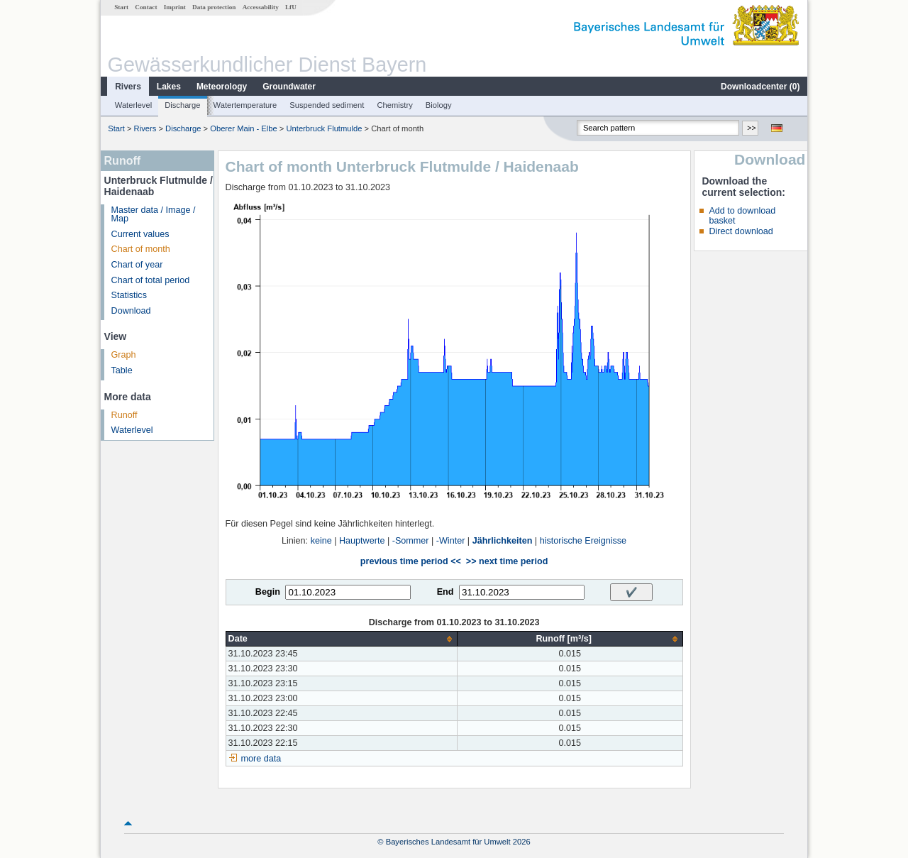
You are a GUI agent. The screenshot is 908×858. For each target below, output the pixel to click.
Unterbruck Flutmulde (324, 128)
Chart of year (137, 265)
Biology (439, 105)
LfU (291, 7)
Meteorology (221, 87)
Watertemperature (245, 105)
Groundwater (289, 87)
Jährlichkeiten (502, 541)
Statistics (129, 295)
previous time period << (410, 561)
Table (122, 370)
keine (321, 541)
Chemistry (394, 105)
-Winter (450, 541)
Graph (123, 355)
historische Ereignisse (583, 541)
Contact (146, 7)
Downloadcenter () (760, 87)
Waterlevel (133, 105)
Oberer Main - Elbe (243, 128)
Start (121, 7)
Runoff (124, 415)
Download (131, 311)
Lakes (169, 87)
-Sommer (410, 541)
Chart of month (140, 249)
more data (261, 759)
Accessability (261, 7)
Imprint (175, 7)
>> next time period (507, 561)
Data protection (214, 7)
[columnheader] (341, 639)
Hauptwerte (361, 541)
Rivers (128, 87)
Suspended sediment (326, 105)
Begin (267, 592)
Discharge (182, 105)
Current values (140, 234)
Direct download (741, 231)
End (445, 592)
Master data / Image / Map (153, 214)
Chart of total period (150, 280)
